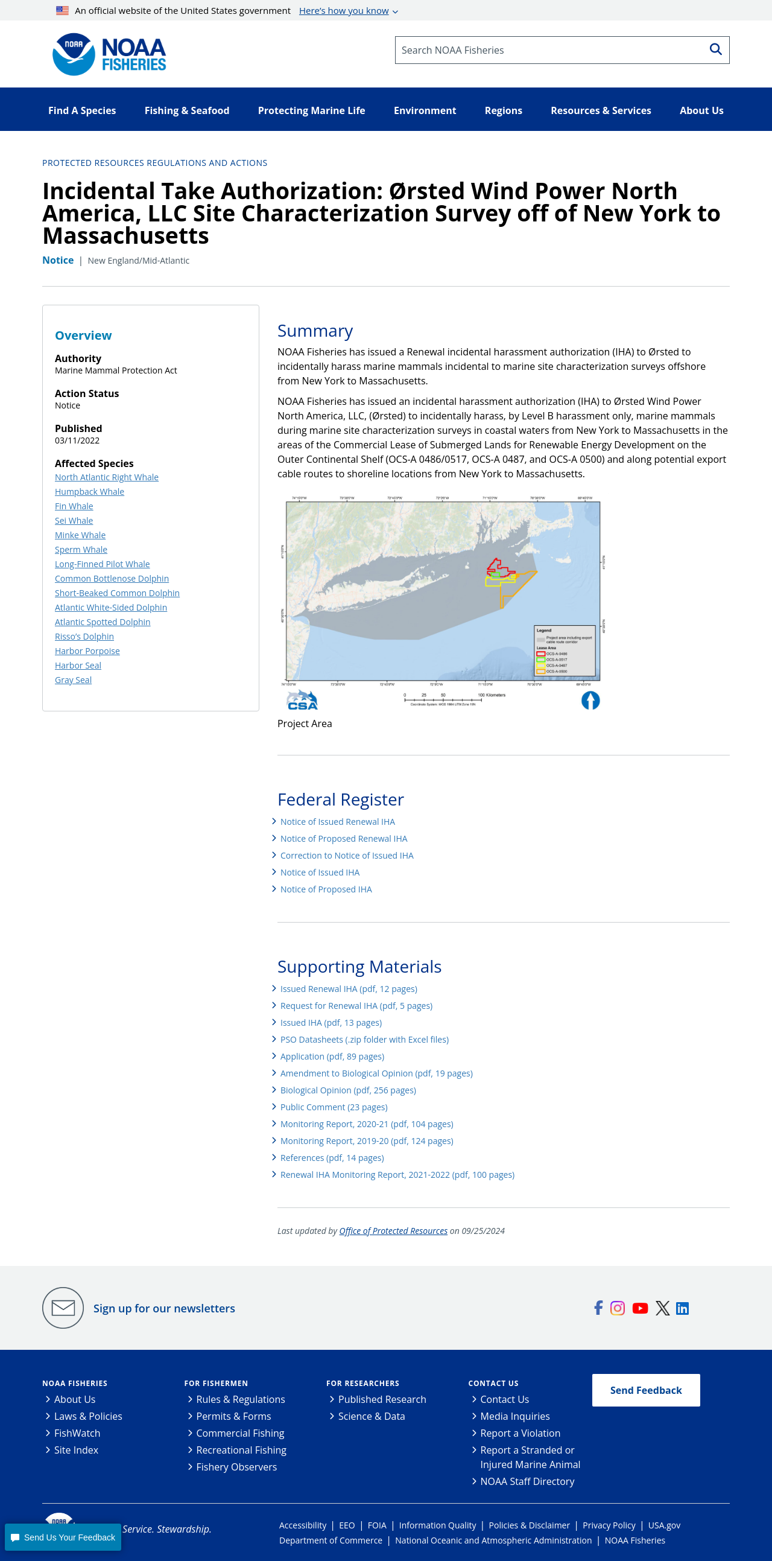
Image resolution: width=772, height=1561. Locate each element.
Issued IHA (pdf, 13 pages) (331, 1022)
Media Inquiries (515, 1416)
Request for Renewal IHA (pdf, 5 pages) (356, 1005)
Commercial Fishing (241, 1433)
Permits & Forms (234, 1416)
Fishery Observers (237, 1467)
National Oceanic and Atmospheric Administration (493, 1540)
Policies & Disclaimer (530, 1525)
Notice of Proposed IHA (326, 889)
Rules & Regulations (241, 1399)
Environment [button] (425, 110)
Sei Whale (74, 520)
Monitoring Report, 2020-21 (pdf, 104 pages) (367, 1124)
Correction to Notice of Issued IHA (347, 855)
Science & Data (371, 1416)
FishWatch (77, 1433)
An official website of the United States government (222, 10)
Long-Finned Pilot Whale (102, 564)
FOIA (377, 1525)
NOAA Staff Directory (528, 1481)
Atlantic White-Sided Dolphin (111, 607)
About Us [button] (702, 110)
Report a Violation (521, 1433)
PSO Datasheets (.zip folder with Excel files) (364, 1039)
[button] (63, 1537)
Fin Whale (74, 506)
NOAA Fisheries (74, 1383)
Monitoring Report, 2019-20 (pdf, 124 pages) (367, 1140)
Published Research (382, 1399)
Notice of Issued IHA (319, 872)
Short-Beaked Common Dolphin (117, 593)
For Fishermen (216, 1383)
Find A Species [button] (82, 110)
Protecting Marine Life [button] (311, 110)
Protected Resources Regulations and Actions (155, 162)
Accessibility (302, 1525)
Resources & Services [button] (601, 110)
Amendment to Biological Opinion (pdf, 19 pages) (376, 1073)
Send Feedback (646, 1390)
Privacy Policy (609, 1525)
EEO (347, 1525)
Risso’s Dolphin (84, 636)
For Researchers (362, 1383)
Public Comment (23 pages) (334, 1107)
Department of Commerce (330, 1540)
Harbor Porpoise (87, 651)
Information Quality (437, 1525)
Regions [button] (503, 110)
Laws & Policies (88, 1416)
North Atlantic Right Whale (107, 477)
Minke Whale (80, 535)
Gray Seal (73, 679)
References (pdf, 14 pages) (332, 1157)
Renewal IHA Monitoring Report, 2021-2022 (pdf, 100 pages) (397, 1174)
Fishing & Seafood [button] (187, 110)
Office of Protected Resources (394, 1230)
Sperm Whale (81, 549)
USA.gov (664, 1525)
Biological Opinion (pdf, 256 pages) (348, 1090)
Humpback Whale (89, 491)
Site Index (76, 1450)
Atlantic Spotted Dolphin (103, 622)
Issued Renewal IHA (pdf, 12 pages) (348, 988)
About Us (75, 1399)
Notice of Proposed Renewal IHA (344, 838)
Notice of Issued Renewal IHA (337, 821)
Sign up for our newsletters (164, 1308)
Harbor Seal (78, 665)
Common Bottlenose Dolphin (112, 578)
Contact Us (494, 1383)
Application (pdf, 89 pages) (332, 1056)
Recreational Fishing (241, 1450)
